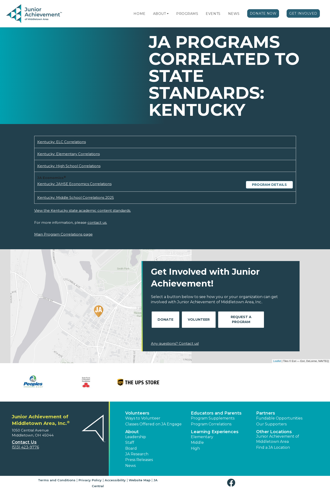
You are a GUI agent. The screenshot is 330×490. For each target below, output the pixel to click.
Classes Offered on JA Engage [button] (153, 424)
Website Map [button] (139, 480)
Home (139, 14)
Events (213, 14)
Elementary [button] (202, 437)
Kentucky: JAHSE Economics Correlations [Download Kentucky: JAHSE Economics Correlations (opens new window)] (74, 184)
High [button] (195, 448)
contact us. (97, 222)
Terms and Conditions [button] (56, 480)
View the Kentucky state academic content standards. (82, 210)
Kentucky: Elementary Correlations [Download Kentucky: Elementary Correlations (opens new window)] (68, 154)
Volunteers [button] (137, 413)
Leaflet (277, 361)
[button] (168, 14)
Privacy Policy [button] (90, 480)
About (159, 14)
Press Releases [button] (139, 459)
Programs (187, 14)
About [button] (132, 432)
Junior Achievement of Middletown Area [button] (277, 439)
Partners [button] (265, 413)
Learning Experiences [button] (214, 432)
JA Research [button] (136, 454)
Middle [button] (197, 442)
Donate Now (263, 13)
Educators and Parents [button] (216, 413)
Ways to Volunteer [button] (142, 418)
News (234, 14)
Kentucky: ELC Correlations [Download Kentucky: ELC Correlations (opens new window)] (61, 142)
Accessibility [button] (115, 480)
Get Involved (303, 13)
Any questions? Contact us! (175, 343)
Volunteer (199, 319)
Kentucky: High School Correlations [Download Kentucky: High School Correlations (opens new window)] (68, 166)
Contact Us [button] (24, 442)
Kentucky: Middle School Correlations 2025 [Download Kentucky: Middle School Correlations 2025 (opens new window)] (75, 197)
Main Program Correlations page (63, 234)
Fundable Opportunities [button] (279, 418)
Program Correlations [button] (211, 424)
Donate (165, 319)
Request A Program (241, 319)
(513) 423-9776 (25, 447)
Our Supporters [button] (271, 424)
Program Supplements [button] (212, 418)
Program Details (269, 185)
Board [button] (131, 448)
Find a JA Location (273, 447)
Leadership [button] (135, 437)
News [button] (130, 465)
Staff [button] (129, 442)
